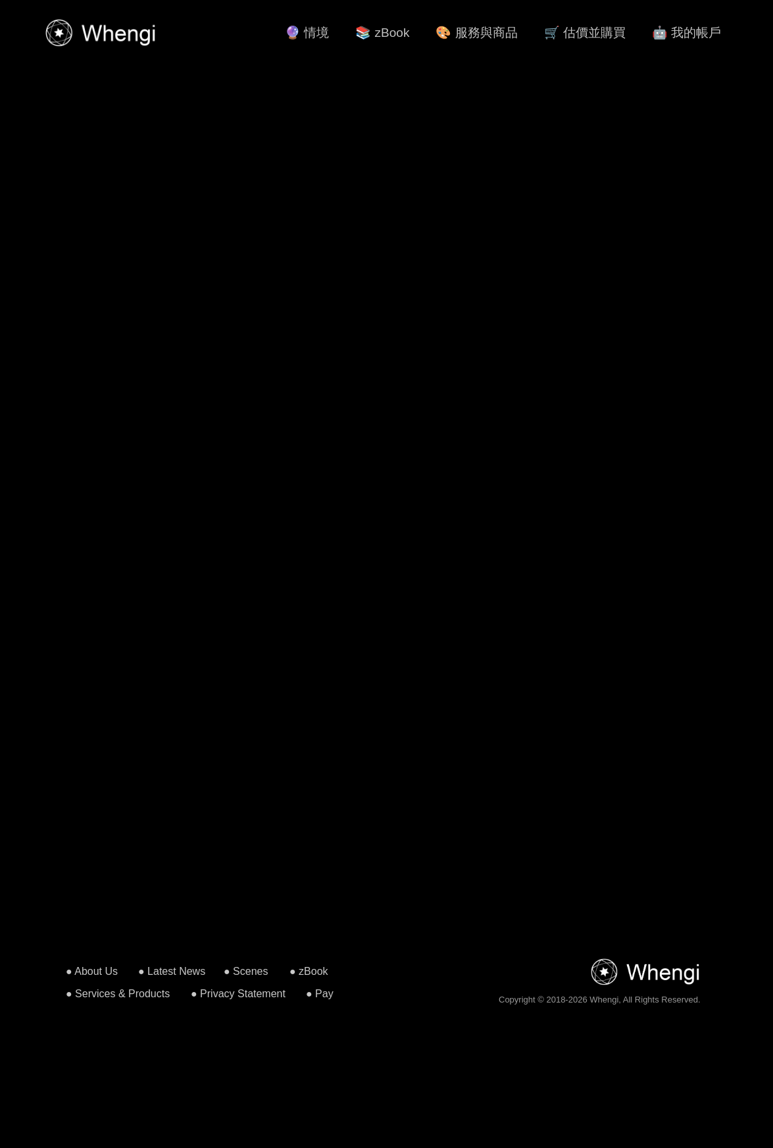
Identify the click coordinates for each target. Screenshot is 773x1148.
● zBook (308, 971)
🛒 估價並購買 (585, 32)
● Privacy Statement (238, 993)
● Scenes (246, 971)
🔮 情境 (307, 32)
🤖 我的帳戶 (686, 32)
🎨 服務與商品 (476, 32)
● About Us (92, 971)
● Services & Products (118, 993)
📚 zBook (382, 32)
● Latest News (171, 971)
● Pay (320, 993)
